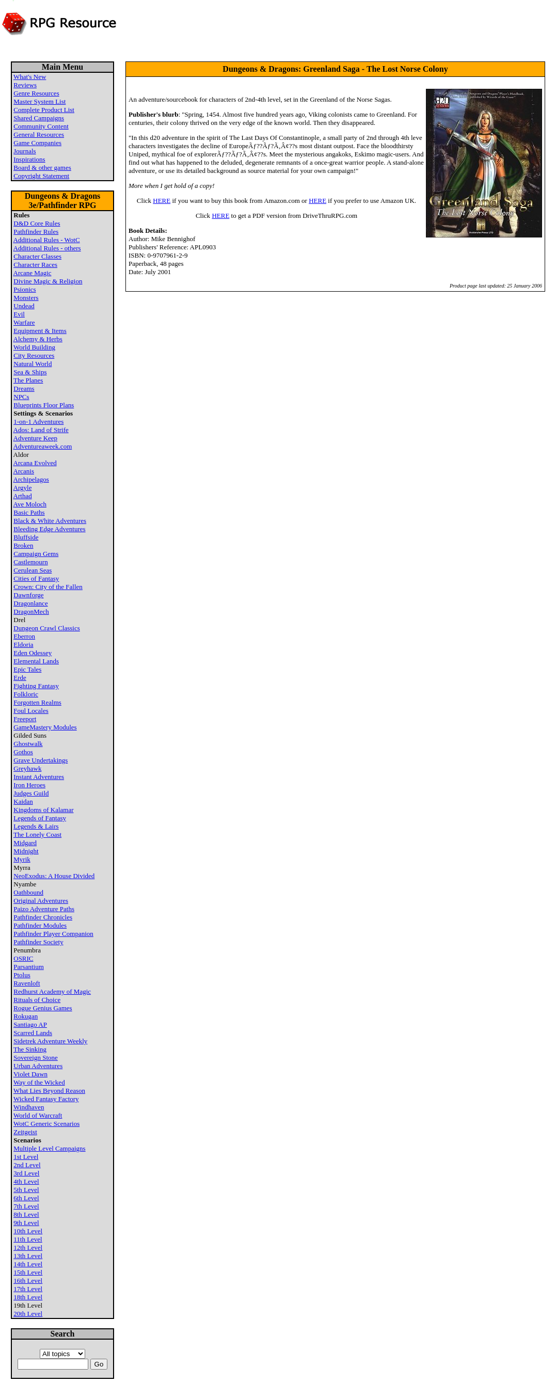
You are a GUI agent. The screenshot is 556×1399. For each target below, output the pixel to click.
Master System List (39, 101)
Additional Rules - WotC (46, 240)
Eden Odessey (32, 653)
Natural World (32, 364)
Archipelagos (31, 479)
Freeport (24, 719)
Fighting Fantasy (36, 686)
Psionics (24, 289)
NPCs (21, 397)
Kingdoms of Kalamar (43, 810)
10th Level (27, 1231)
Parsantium (28, 967)
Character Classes (37, 256)
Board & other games (42, 167)
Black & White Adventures (49, 520)
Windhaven (28, 1107)
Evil (19, 314)
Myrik (21, 859)
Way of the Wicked (39, 1082)
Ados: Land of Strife (41, 430)
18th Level (27, 1297)
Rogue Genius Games (42, 1008)
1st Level (25, 1156)
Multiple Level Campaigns (49, 1148)
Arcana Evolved (35, 463)
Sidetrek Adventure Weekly (50, 1041)
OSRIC (23, 958)
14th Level (27, 1264)
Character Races (35, 264)
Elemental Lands (36, 661)
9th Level (26, 1223)
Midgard (25, 843)
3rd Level (26, 1173)
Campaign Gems (35, 554)
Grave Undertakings (40, 760)
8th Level (26, 1214)
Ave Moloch (29, 504)
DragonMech (31, 611)
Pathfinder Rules (35, 231)
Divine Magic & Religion (47, 281)
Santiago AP (30, 1024)
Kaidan (23, 801)
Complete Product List (43, 110)
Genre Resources (36, 93)
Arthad (22, 496)
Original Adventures (40, 900)
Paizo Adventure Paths (43, 909)
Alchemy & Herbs (37, 339)
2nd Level (26, 1165)
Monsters (25, 297)
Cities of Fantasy (36, 578)
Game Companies (37, 143)
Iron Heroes (29, 785)
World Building (34, 347)
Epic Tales (27, 669)
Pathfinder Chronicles (42, 917)
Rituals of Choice (36, 1000)
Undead (23, 306)
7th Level (26, 1206)
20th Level (27, 1313)
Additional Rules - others (47, 248)
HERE (161, 200)
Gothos (23, 752)
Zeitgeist (25, 1132)
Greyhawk (27, 768)
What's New (29, 77)
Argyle (22, 487)
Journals (24, 151)
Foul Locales (31, 710)
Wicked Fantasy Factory (46, 1099)
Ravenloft (26, 983)
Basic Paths (28, 512)
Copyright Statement (41, 176)
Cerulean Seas (32, 570)
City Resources (33, 355)
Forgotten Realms (37, 702)
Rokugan (25, 1016)
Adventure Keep (35, 438)
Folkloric (25, 694)
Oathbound (28, 892)
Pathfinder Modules (40, 925)
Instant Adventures (38, 777)
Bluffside (25, 537)
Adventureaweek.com (42, 446)
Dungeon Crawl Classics (46, 628)
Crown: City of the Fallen (48, 587)
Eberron (24, 636)
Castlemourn (30, 562)
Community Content (41, 126)
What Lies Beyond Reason (49, 1090)
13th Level (27, 1256)
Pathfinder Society (38, 942)
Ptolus (21, 975)
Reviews (25, 85)
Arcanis (23, 471)
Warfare (24, 322)
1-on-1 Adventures (38, 421)
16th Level (27, 1280)
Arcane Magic (32, 273)
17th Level (27, 1289)
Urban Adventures (37, 1066)
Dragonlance (30, 603)
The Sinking (29, 1049)
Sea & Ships (29, 372)
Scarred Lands (32, 1033)
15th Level (27, 1272)
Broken (23, 545)
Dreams (23, 388)
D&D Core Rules (36, 223)
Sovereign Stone (35, 1057)
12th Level (27, 1247)
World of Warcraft (37, 1115)
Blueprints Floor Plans (43, 405)
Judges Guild (31, 793)
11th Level (27, 1239)
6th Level (26, 1198)
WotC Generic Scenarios (46, 1123)
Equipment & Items (40, 331)
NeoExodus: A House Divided (53, 876)
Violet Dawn (30, 1074)
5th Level (26, 1190)
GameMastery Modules (44, 727)
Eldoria (23, 644)
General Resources (38, 134)
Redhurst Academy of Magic (52, 991)
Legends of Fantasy (39, 818)
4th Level (26, 1181)
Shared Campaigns (38, 118)
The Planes (28, 380)
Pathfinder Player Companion (53, 933)
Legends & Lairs (35, 826)
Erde (19, 677)
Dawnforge (28, 595)
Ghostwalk (27, 744)
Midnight (25, 851)
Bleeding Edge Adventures (49, 529)
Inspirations (29, 159)
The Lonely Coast (37, 834)
